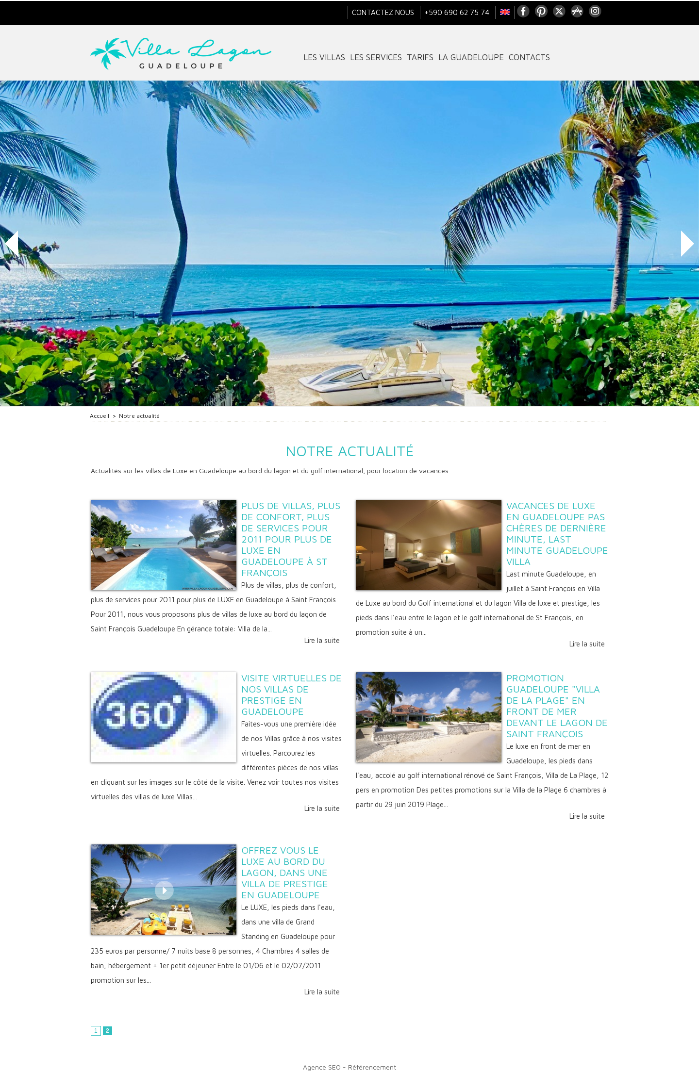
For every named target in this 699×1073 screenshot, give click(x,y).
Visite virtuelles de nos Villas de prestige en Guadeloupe (291, 694)
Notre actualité (139, 415)
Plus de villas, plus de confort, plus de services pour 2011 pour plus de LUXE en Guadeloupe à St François (290, 539)
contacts (529, 57)
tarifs (420, 57)
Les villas (324, 57)
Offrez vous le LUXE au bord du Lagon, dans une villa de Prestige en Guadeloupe (284, 872)
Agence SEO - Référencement (349, 1067)
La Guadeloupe (471, 57)
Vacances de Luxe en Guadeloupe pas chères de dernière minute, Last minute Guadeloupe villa (557, 533)
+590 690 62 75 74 (457, 12)
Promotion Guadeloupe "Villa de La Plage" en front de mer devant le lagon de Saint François (557, 705)
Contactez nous (384, 12)
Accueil (99, 415)
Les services (376, 57)
